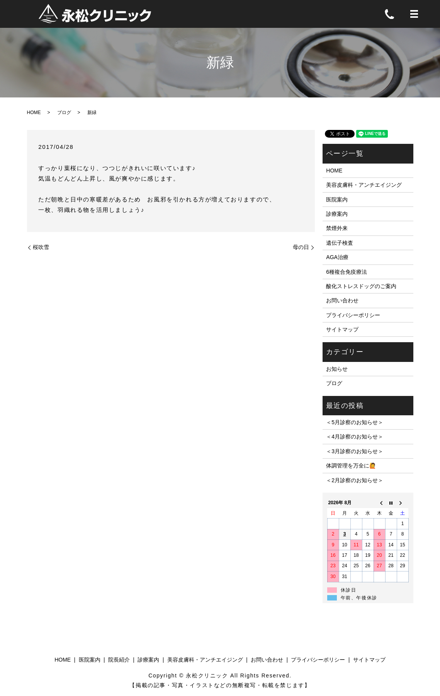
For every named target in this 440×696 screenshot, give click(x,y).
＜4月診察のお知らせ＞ (354, 436)
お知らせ (337, 369)
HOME (34, 112)
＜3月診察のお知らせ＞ (354, 451)
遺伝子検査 (339, 243)
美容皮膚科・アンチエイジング (364, 185)
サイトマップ (342, 329)
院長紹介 (119, 660)
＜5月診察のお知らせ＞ (354, 422)
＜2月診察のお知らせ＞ (354, 480)
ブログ (64, 112)
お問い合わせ (342, 300)
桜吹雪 (41, 247)
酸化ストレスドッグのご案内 (361, 286)
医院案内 (337, 199)
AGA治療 (337, 257)
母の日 (301, 247)
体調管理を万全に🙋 (351, 465)
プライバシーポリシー (353, 315)
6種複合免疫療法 (346, 272)
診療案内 (337, 214)
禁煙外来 (337, 228)
